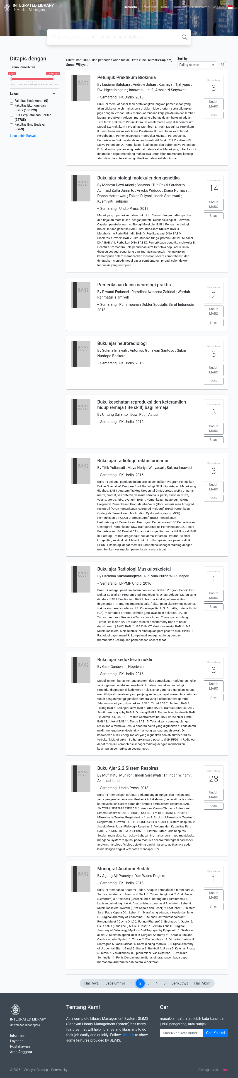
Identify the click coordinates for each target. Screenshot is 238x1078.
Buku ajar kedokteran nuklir (125, 659)
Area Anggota (21, 1052)
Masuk (218, 7)
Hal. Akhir (202, 983)
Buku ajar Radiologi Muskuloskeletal (134, 569)
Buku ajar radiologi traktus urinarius (133, 460)
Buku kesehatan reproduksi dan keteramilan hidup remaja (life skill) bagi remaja (141, 404)
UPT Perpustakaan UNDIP (33, 117)
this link (128, 1035)
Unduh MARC (213, 104)
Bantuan (179, 7)
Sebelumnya (115, 983)
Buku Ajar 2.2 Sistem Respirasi (128, 768)
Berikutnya (179, 983)
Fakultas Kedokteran (31, 101)
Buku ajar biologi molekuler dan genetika (138, 178)
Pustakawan (199, 7)
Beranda (130, 7)
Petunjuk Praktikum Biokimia (126, 77)
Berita (164, 7)
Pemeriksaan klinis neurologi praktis (134, 284)
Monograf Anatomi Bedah (123, 868)
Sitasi (214, 115)
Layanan (17, 1041)
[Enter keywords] (181, 1033)
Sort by (182, 58)
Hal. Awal (92, 983)
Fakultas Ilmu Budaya (30, 127)
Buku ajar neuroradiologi (122, 343)
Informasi (148, 7)
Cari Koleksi (215, 1033)
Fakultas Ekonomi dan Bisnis (30, 108)
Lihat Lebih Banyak (23, 136)
